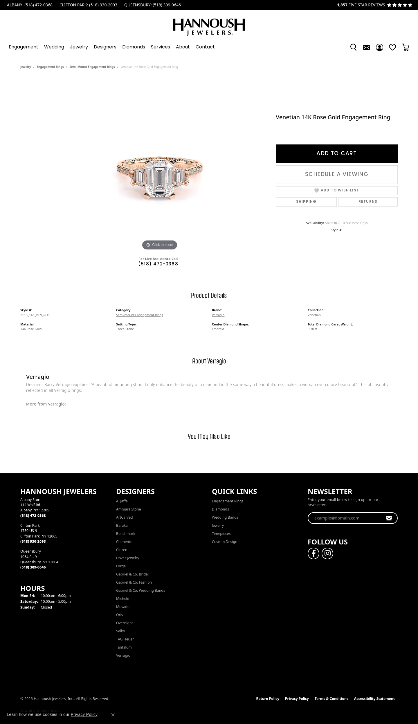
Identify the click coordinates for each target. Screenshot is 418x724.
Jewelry (79, 47)
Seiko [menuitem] (120, 631)
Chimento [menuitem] (124, 541)
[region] (160, 165)
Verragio (218, 315)
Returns (367, 202)
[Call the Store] (33, 515)
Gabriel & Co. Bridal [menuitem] (132, 574)
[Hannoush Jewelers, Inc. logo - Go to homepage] (209, 24)
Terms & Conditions (331, 698)
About (183, 47)
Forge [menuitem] (121, 566)
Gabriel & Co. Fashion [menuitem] (134, 582)
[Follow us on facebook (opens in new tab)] (313, 553)
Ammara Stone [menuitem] (128, 509)
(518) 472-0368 (158, 264)
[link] (29, 5)
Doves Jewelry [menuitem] (127, 557)
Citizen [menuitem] (121, 549)
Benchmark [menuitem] (125, 533)
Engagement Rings (50, 67)
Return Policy (268, 698)
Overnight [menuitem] (124, 622)
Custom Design (224, 541)
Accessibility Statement (374, 698)
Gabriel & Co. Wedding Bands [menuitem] (140, 590)
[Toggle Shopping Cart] (405, 47)
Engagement (23, 47)
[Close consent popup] (113, 714)
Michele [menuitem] (122, 598)
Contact (205, 47)
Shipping (306, 202)
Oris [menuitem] (119, 614)
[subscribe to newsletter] (389, 518)
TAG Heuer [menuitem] (125, 639)
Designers (105, 47)
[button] (353, 47)
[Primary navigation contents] (209, 47)
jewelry (25, 67)
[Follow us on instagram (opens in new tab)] (327, 553)
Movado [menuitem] (122, 606)
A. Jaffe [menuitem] (122, 501)
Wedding (54, 47)
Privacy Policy (297, 698)
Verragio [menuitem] (123, 655)
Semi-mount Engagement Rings (92, 67)
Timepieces (221, 533)
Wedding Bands (225, 517)
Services (160, 47)
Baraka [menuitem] (122, 525)
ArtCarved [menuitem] (124, 517)
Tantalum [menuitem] (124, 647)
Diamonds (133, 47)
